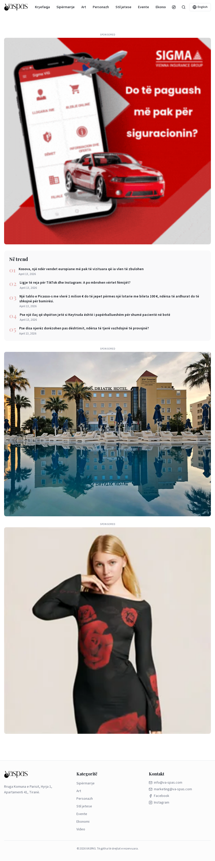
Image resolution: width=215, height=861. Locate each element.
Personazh (101, 7)
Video (80, 829)
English (200, 7)
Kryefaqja (42, 7)
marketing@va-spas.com (170, 789)
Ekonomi (162, 7)
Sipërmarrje (65, 7)
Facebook (159, 795)
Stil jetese (123, 7)
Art (83, 7)
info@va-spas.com (165, 782)
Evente (143, 7)
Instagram (159, 802)
